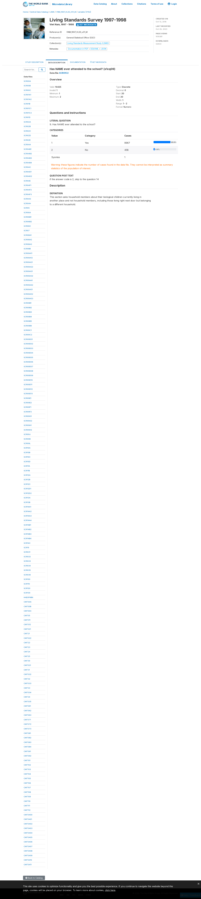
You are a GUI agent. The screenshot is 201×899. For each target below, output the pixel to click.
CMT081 (27, 733)
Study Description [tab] (34, 62)
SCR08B (27, 248)
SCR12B (27, 479)
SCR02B (27, 126)
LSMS (52, 12)
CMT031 (27, 665)
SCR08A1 (28, 235)
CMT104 (27, 774)
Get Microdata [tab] (98, 62)
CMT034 (27, 692)
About (114, 4)
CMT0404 (28, 833)
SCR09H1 (28, 425)
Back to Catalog (34, 878)
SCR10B (27, 452)
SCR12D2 (28, 493)
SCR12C (27, 484)
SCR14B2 (27, 529)
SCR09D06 (28, 362)
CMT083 (27, 742)
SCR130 (27, 593)
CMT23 (27, 647)
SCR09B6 (28, 325)
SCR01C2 (28, 113)
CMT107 (27, 787)
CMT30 (27, 660)
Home (25, 12)
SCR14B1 (27, 525)
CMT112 (27, 810)
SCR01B (27, 103)
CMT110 (27, 801)
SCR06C (27, 226)
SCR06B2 (28, 221)
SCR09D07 (28, 366)
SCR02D (27, 135)
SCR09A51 (28, 289)
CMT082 (27, 738)
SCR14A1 (27, 506)
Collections (127, 4)
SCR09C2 (28, 334)
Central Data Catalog (39, 12)
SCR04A (27, 144)
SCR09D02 (28, 343)
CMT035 (27, 701)
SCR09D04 (28, 353)
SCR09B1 (27, 303)
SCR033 (27, 561)
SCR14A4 (28, 520)
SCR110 (27, 584)
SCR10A (27, 448)
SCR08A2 (28, 239)
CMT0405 (28, 837)
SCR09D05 (28, 357)
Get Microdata (86, 24)
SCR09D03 (28, 348)
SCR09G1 (28, 416)
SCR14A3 (28, 516)
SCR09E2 (28, 402)
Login (172, 4)
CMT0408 (28, 851)
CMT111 (27, 805)
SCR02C (27, 131)
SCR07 (27, 230)
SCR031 (27, 552)
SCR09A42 (28, 285)
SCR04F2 (28, 190)
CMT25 (27, 656)
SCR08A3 (28, 244)
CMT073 (27, 728)
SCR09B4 (28, 316)
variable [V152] (84, 12)
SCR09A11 (28, 253)
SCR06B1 (27, 217)
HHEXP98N (28, 597)
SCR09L (27, 443)
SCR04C (27, 167)
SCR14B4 (27, 538)
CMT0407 (28, 846)
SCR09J (27, 434)
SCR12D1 (27, 488)
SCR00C (27, 90)
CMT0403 (28, 828)
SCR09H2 (28, 430)
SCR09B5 (28, 321)
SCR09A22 (28, 267)
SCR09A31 (28, 271)
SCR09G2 (28, 420)
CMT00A (27, 602)
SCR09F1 (27, 407)
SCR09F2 (28, 411)
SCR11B (27, 470)
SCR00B (27, 85)
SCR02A (27, 122)
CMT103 (27, 769)
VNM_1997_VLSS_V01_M (66, 12)
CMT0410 (28, 860)
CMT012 (27, 624)
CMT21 (27, 633)
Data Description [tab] (56, 62)
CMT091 (27, 751)
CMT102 (27, 765)
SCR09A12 (28, 257)
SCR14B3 (27, 534)
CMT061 (27, 706)
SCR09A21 (28, 262)
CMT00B (27, 606)
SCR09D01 (28, 339)
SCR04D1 (28, 171)
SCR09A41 (28, 280)
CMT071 (27, 719)
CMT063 (27, 715)
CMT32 (27, 679)
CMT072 (27, 724)
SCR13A (27, 497)
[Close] (198, 883)
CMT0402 (28, 824)
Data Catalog (100, 4)
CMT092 (27, 756)
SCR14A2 (28, 511)
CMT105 (27, 778)
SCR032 (27, 556)
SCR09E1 (27, 398)
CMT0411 (28, 864)
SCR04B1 (27, 149)
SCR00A (27, 81)
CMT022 (27, 638)
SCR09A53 (28, 298)
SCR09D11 (28, 384)
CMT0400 (28, 814)
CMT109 (27, 796)
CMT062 (27, 710)
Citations (141, 4)
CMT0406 (28, 842)
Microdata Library (62, 4)
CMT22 (27, 642)
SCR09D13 (28, 393)
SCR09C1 (28, 330)
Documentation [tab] (77, 62)
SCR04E (27, 181)
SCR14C (27, 543)
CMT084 (27, 746)
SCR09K (27, 439)
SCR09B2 (28, 307)
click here (110, 890)
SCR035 (27, 570)
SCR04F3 (28, 194)
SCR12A (27, 475)
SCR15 (26, 547)
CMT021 (27, 629)
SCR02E (27, 140)
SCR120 (27, 588)
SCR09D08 (28, 371)
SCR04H (27, 203)
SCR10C (27, 457)
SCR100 (27, 579)
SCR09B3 (28, 312)
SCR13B (27, 502)
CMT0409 (28, 855)
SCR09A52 (28, 294)
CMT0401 (28, 819)
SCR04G (27, 199)
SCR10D (27, 461)
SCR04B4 (28, 162)
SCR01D (27, 117)
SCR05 (27, 208)
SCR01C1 (27, 108)
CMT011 (27, 620)
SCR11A (27, 466)
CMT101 (27, 760)
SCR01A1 (27, 94)
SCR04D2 (28, 176)
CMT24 (27, 651)
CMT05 (27, 615)
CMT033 (27, 683)
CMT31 (27, 670)
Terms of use (157, 4)
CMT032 (27, 674)
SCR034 (27, 565)
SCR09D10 (28, 380)
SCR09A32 (28, 276)
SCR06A (27, 212)
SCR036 (27, 574)
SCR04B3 (28, 158)
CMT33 (27, 688)
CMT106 (27, 783)
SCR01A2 (28, 99)
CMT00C (28, 611)
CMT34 (27, 697)
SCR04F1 (27, 185)
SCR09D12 (28, 389)
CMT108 (27, 792)
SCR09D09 (28, 375)
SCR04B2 (28, 153)
